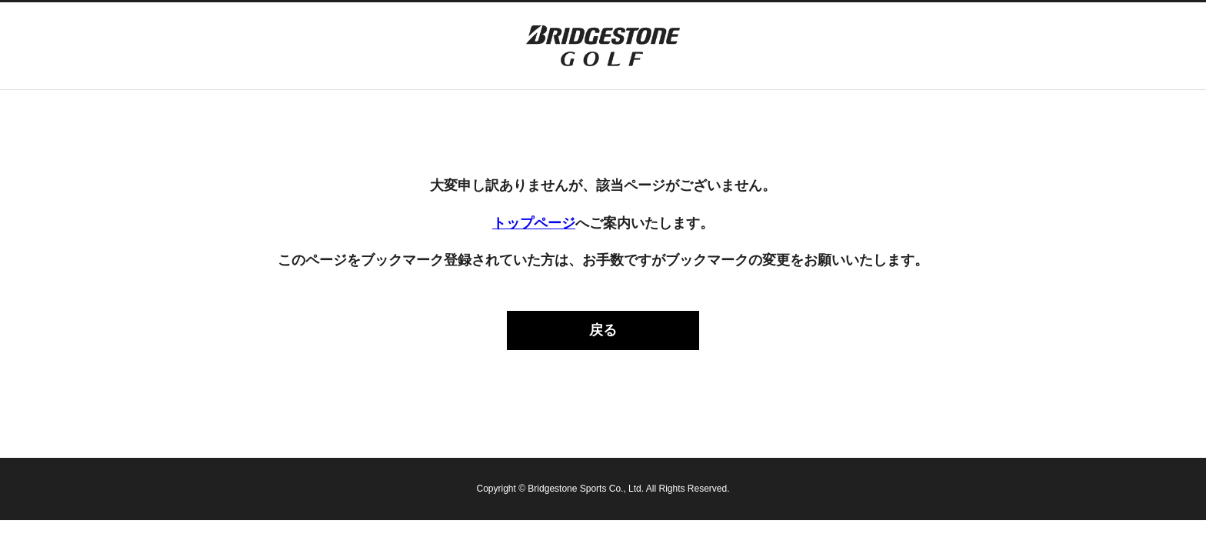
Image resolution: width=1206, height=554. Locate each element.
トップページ (533, 223)
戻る (603, 330)
